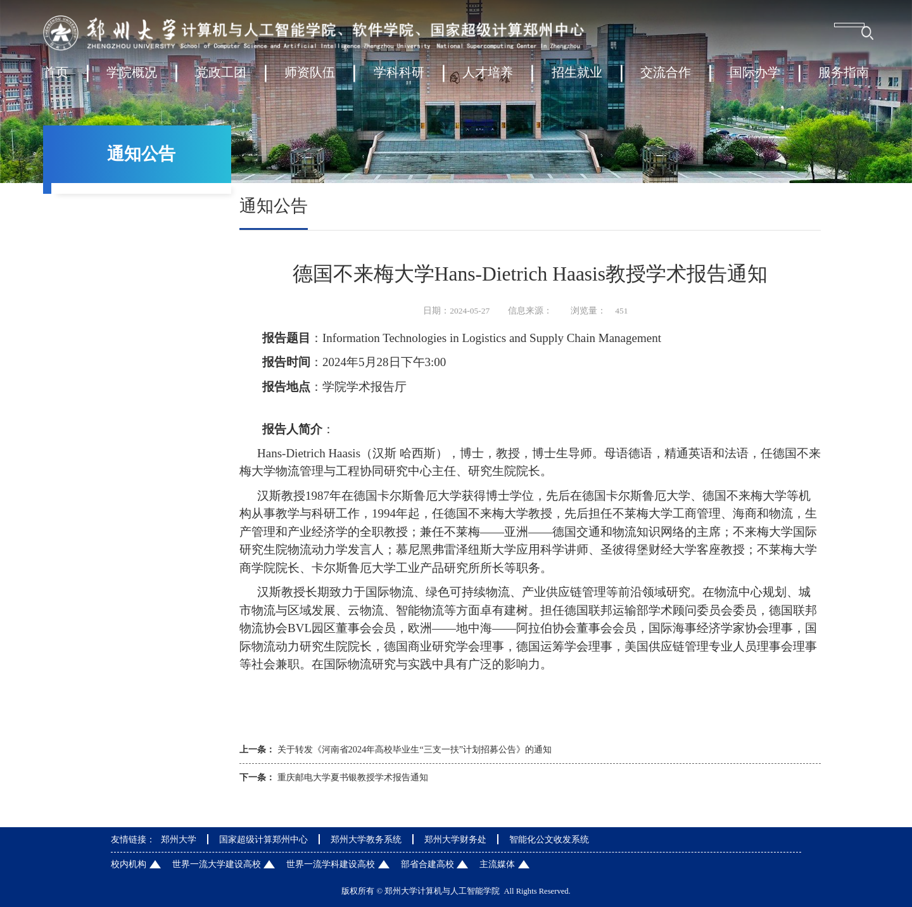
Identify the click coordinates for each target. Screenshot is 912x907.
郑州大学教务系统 (366, 839)
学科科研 (399, 79)
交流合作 (665, 79)
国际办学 (755, 79)
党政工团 (221, 79)
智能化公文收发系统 (549, 839)
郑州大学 (178, 839)
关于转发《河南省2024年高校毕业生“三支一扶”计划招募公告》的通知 (414, 749)
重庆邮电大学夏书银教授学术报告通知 (352, 777)
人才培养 (487, 79)
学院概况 (131, 79)
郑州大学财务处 (455, 839)
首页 (55, 79)
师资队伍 (309, 79)
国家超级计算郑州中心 (263, 839)
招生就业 (577, 79)
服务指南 (843, 79)
